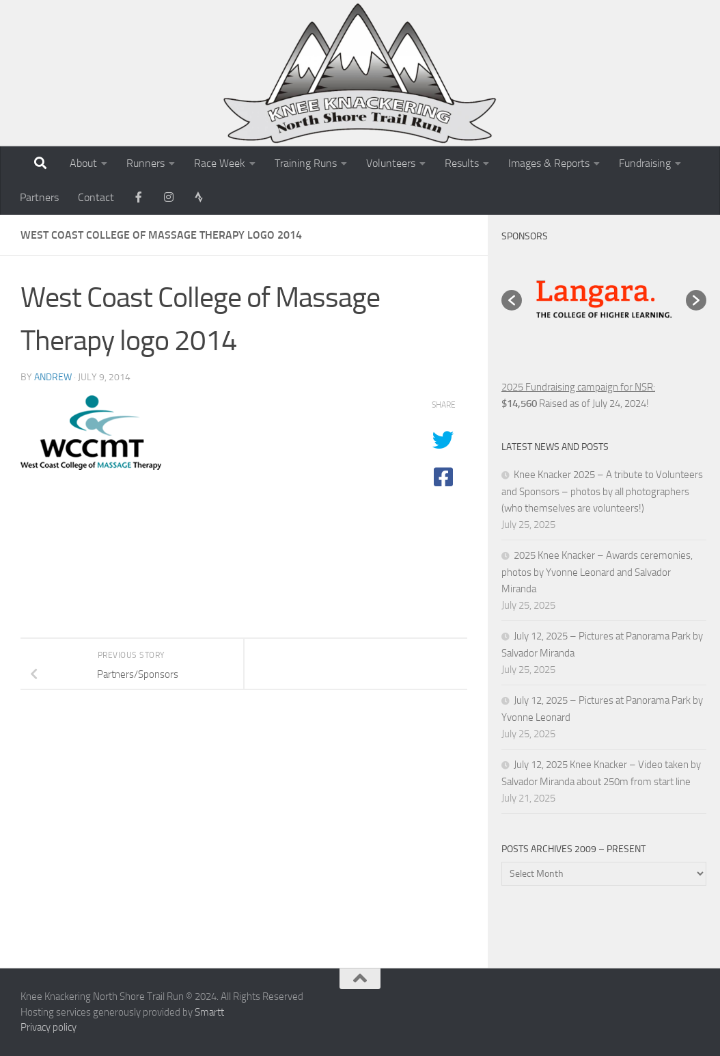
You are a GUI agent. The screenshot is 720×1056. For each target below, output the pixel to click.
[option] (603, 300)
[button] (511, 300)
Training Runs (306, 163)
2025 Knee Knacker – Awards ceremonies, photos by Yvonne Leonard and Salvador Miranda (597, 572)
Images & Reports (549, 163)
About (83, 163)
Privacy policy (48, 1027)
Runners (145, 163)
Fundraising (645, 163)
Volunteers (390, 163)
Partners (39, 197)
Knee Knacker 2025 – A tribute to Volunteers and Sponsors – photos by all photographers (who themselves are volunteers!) (602, 491)
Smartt (209, 1012)
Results (462, 163)
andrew (53, 377)
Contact (96, 197)
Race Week (219, 163)
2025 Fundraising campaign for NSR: (578, 387)
